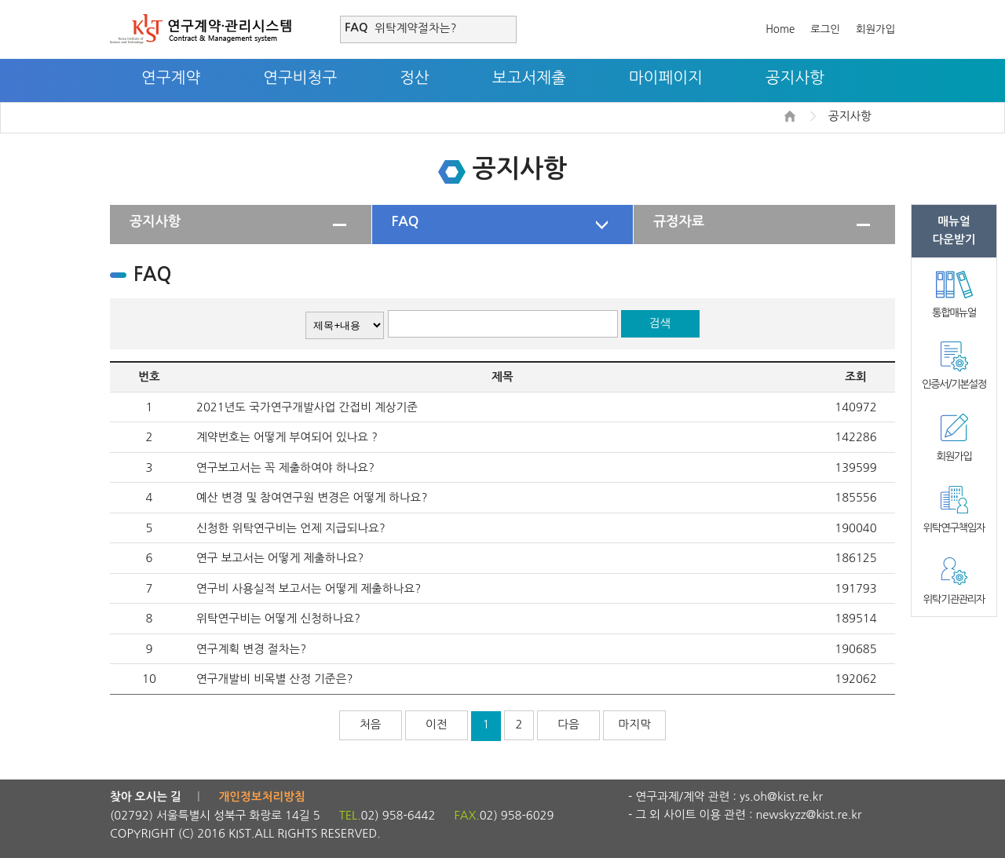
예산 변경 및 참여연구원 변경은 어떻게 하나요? (311, 497)
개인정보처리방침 (262, 796)
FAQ (405, 221)
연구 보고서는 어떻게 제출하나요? (280, 558)
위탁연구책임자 (954, 528)
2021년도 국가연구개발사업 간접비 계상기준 (307, 407)
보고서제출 (529, 78)
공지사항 (795, 78)
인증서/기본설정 (954, 384)
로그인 (825, 29)
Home (780, 29)
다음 (568, 724)
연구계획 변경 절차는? (251, 649)
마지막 (635, 724)
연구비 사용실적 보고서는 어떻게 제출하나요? (308, 588)
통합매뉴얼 (954, 313)
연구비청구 (300, 78)
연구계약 (170, 78)
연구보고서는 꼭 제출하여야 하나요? (285, 467)
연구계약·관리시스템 (200, 29)
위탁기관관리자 (954, 599)
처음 (371, 724)
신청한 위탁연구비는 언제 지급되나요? (291, 528)
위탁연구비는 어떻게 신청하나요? (278, 618)
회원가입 (875, 29)
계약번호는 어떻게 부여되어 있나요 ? (287, 437)
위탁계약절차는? (415, 28)
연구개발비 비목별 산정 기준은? (274, 679)
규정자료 (678, 221)
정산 (414, 78)
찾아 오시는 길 (145, 796)
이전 (437, 724)
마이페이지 (666, 78)
